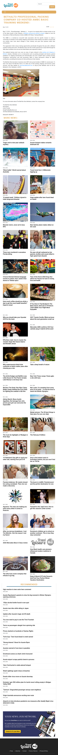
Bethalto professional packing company (34, 33)
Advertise (17, 751)
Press (11, 751)
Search (52, 6)
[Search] (45, 3)
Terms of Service (33, 751)
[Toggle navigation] (5, 12)
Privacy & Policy (44, 751)
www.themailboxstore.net (26, 65)
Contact (25, 751)
